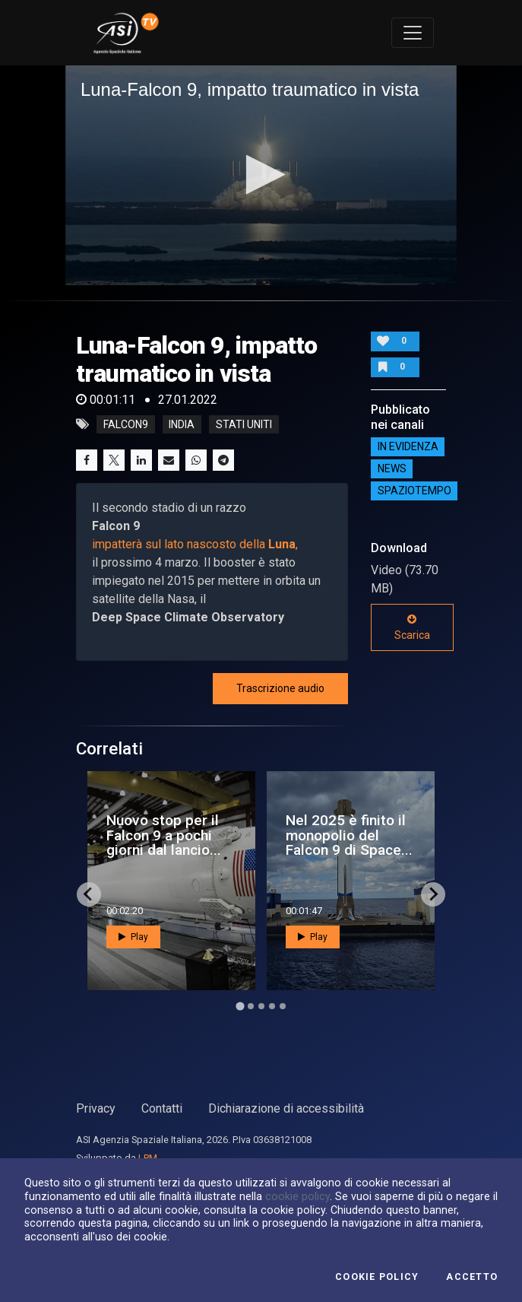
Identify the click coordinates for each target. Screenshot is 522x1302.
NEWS (392, 469)
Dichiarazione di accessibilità (286, 1108)
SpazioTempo (414, 491)
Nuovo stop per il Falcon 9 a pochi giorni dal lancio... (163, 834)
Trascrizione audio (280, 688)
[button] (261, 174)
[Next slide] (433, 894)
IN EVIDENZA (408, 447)
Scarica (412, 627)
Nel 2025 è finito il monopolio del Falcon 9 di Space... (349, 834)
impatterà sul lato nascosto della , (195, 544)
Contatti (161, 1108)
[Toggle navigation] (412, 32)
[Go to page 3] (261, 1006)
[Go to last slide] (89, 894)
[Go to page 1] (240, 1006)
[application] (261, 175)
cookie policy (297, 1196)
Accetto (472, 1276)
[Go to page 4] (272, 1006)
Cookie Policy (377, 1276)
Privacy (95, 1108)
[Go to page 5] (283, 1006)
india (182, 424)
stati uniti (244, 424)
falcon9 (125, 424)
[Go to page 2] (251, 1006)
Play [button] (133, 937)
